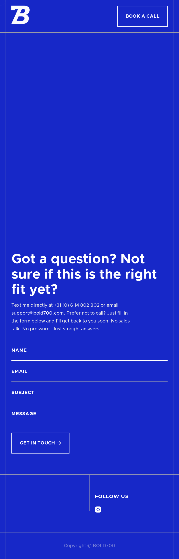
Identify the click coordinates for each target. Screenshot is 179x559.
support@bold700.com (37, 313)
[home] (20, 16)
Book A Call (142, 16)
